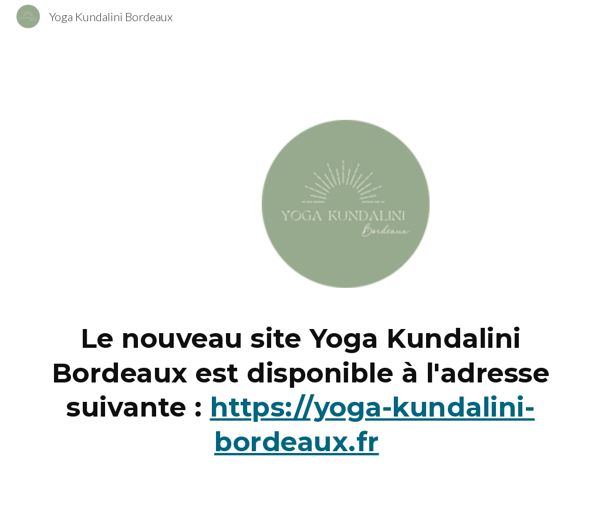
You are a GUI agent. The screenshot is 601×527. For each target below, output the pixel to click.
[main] (300, 395)
